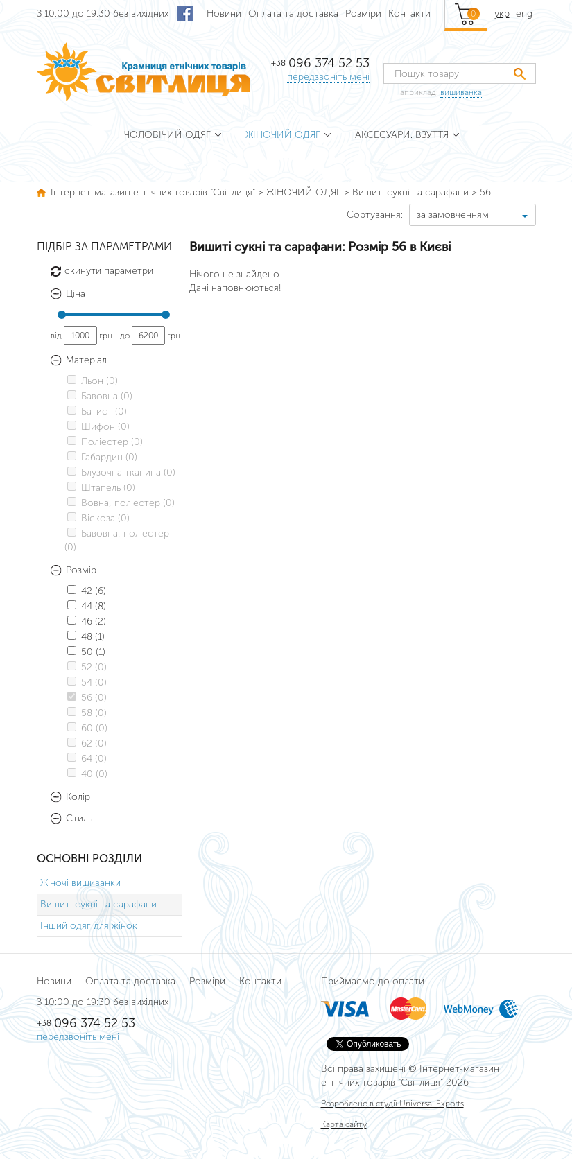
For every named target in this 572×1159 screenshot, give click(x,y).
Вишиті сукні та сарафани (98, 904)
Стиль (79, 818)
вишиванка (461, 92)
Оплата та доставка (293, 13)
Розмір (81, 570)
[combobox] (472, 215)
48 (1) (86, 637)
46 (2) (86, 621)
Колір (78, 797)
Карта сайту (344, 1124)
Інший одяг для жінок (88, 926)
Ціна (75, 293)
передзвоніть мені (328, 76)
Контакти (409, 13)
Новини (224, 13)
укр (502, 13)
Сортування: (375, 214)
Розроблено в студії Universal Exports (392, 1103)
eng (524, 13)
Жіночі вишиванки (80, 883)
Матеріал (86, 360)
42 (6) (86, 591)
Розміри (363, 13)
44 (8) (86, 606)
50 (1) (86, 652)
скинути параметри (108, 271)
